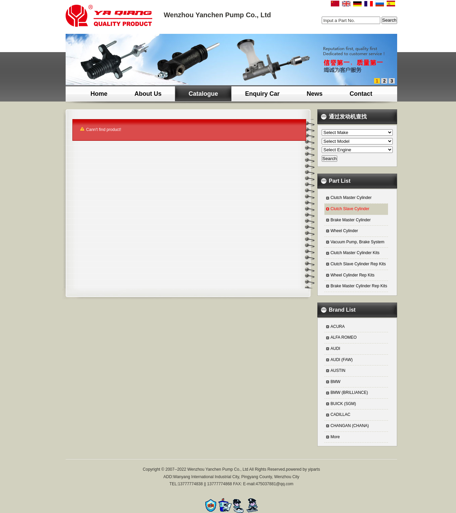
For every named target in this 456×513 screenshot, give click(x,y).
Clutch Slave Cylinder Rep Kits (358, 264)
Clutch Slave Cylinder (349, 208)
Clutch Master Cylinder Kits (355, 252)
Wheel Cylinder (344, 230)
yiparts (314, 469)
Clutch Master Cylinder (350, 197)
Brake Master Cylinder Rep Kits (358, 286)
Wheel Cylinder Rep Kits (352, 275)
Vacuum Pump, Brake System (357, 242)
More (335, 436)
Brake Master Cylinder (350, 220)
